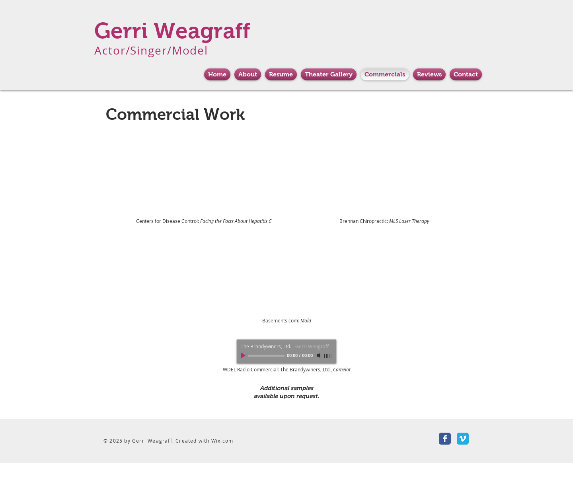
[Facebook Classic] (445, 439)
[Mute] (320, 355)
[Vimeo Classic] (463, 439)
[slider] (328, 356)
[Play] (244, 355)
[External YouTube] (204, 174)
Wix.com (222, 440)
